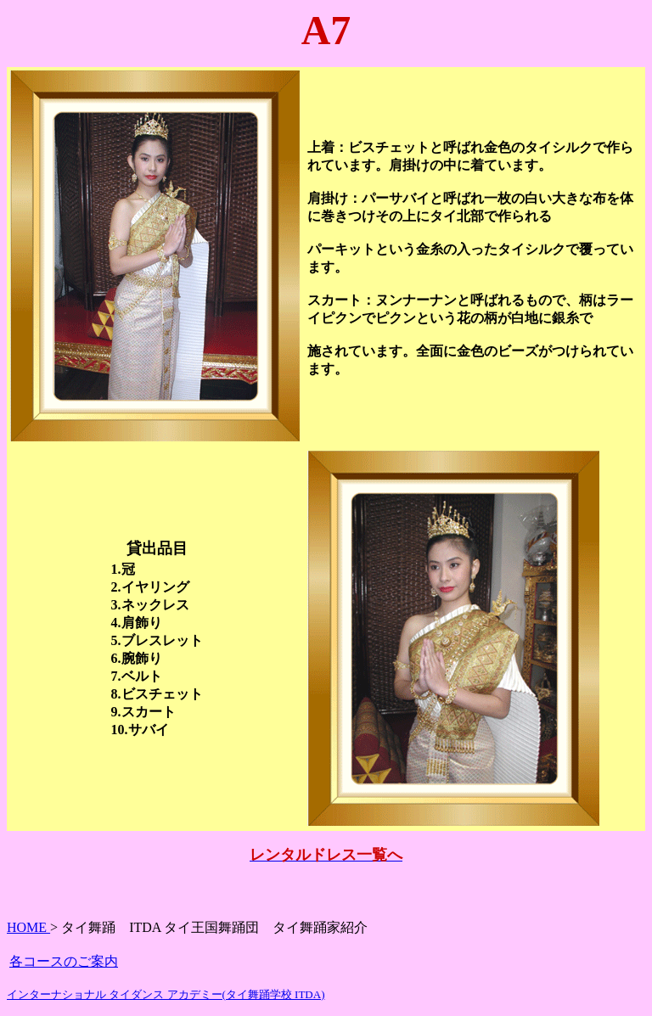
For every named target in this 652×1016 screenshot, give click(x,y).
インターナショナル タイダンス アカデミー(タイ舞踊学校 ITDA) (165, 994)
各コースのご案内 (63, 961)
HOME (28, 927)
